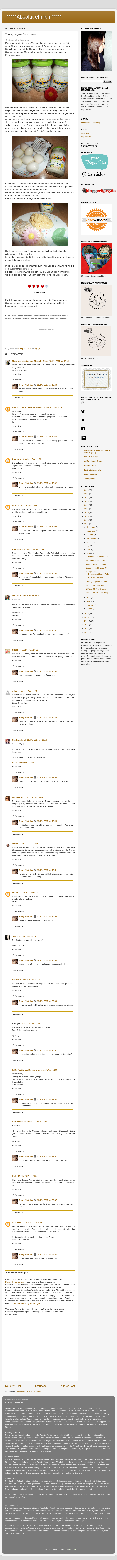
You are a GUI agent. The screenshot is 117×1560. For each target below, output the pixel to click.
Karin (14, 1176)
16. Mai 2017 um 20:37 (47, 1200)
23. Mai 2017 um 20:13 (32, 1222)
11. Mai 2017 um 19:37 (47, 630)
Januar (90, 609)
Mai (88, 553)
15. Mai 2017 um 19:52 (47, 1156)
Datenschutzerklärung (14, 1282)
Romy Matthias (26, 385)
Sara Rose (16, 1222)
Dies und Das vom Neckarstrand (27, 407)
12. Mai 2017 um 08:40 (29, 844)
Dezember (91, 527)
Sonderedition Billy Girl (96, 560)
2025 (86, 494)
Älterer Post (68, 1385)
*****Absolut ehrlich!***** (34, 17)
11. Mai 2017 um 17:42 (47, 437)
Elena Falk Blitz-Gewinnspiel (98, 593)
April (89, 597)
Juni (89, 550)
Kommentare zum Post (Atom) (28, 1392)
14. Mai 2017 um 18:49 (30, 1023)
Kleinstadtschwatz (92, 470)
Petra (14, 505)
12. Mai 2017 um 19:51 (47, 870)
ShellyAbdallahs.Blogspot (23, 763)
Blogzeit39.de (90, 474)
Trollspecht (89, 479)
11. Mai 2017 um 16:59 (37, 740)
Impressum (86, 137)
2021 (86, 509)
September (92, 538)
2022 (86, 505)
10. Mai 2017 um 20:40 (27, 505)
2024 (86, 497)
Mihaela (15, 595)
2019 (86, 516)
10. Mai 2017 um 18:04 (59, 361)
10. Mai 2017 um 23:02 (28, 650)
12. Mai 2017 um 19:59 (47, 960)
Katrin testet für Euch (22, 1122)
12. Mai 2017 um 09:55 (28, 892)
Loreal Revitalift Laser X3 (97, 568)
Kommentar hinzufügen (17, 1273)
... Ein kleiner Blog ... (93, 461)
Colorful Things (91, 457)
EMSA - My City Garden (96, 589)
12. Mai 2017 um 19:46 (47, 821)
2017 (86, 524)
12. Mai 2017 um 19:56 (47, 916)
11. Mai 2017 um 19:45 (47, 717)
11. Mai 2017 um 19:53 (47, 777)
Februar (90, 605)
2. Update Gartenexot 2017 (97, 557)
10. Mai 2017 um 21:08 (30, 595)
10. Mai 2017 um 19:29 (31, 459)
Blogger (72, 1549)
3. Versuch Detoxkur (94, 578)
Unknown (16, 459)
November (91, 531)
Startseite (41, 1385)
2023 (86, 501)
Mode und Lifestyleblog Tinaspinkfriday (30, 361)
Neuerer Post (13, 1385)
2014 (86, 621)
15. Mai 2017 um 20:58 (28, 1176)
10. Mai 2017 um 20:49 (34, 549)
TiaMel (15, 936)
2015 (86, 617)
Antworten (16, 374)
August (90, 542)
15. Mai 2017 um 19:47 (47, 1050)
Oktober (90, 535)
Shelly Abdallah (19, 740)
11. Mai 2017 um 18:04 (47, 527)
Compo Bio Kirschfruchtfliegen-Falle (97, 573)
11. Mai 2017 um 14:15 (27, 691)
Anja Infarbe (17, 549)
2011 (86, 632)
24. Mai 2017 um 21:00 (47, 1254)
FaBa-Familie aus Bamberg (24, 1070)
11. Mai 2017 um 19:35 (47, 573)
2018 (86, 520)
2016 (86, 613)
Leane (15, 892)
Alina (14, 691)
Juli (88, 546)
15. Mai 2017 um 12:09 (47, 1070)
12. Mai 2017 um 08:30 (33, 797)
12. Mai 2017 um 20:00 (47, 1001)
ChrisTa (15, 980)
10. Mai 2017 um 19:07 (52, 407)
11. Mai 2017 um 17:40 (47, 385)
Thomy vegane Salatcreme (97, 582)
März (89, 601)
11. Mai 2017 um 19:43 (47, 671)
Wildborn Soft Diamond (96, 564)
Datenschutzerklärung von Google (25, 1303)
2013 (86, 625)
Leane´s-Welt (90, 465)
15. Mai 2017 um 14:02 (42, 1122)
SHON (15, 650)
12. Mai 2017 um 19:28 (30, 980)
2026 (86, 490)
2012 (86, 628)
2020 (86, 512)
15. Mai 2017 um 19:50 (47, 1099)
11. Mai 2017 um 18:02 (47, 483)
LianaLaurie (17, 797)
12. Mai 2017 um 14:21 (29, 936)
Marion (15, 844)
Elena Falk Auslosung (95, 585)
